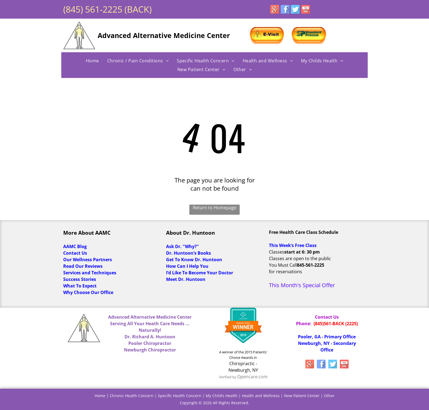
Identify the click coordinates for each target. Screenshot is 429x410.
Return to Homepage (214, 208)
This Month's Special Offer (302, 285)
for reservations (285, 272)
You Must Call (283, 265)
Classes (276, 252)
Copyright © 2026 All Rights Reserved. (214, 402)
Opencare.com (252, 377)
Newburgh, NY (243, 370)
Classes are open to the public (300, 258)
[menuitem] (92, 60)
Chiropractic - (243, 363)
